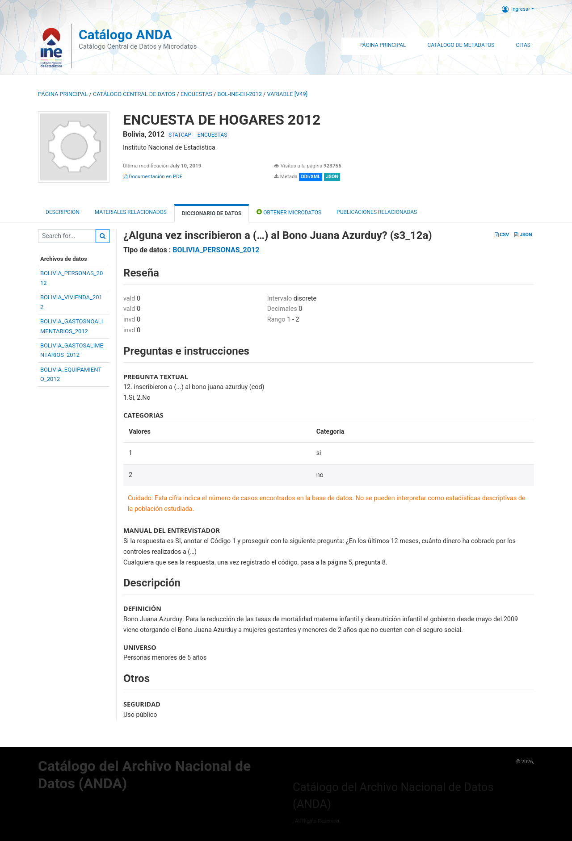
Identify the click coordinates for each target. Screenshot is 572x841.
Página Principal (382, 45)
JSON (523, 235)
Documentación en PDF (152, 176)
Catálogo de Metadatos (460, 45)
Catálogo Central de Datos (134, 94)
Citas (523, 45)
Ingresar (516, 9)
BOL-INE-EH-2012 (240, 94)
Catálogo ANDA (125, 34)
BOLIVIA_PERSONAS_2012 (215, 250)
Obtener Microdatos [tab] (289, 212)
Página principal (63, 94)
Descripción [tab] (63, 212)
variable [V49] (287, 94)
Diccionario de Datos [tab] (211, 213)
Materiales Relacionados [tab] (131, 212)
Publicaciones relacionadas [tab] (376, 212)
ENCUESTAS (196, 94)
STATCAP (179, 135)
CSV (502, 235)
